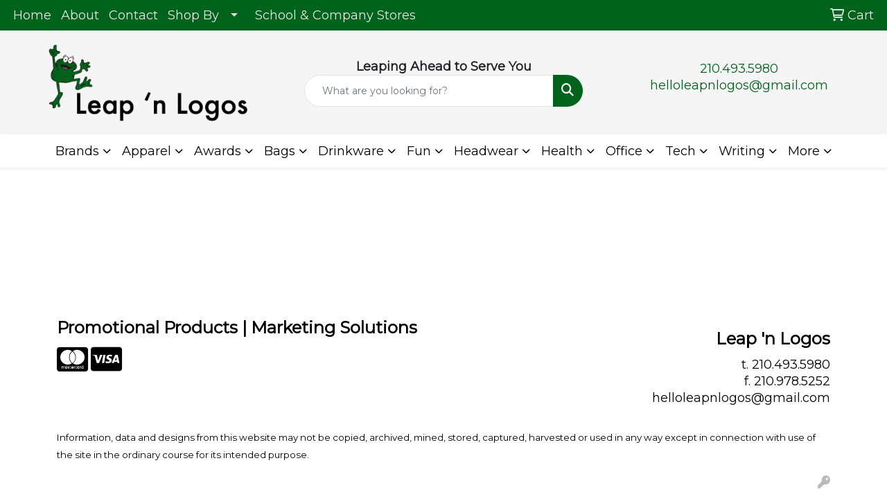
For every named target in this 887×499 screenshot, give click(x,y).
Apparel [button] (146, 151)
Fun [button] (419, 151)
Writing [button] (742, 151)
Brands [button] (77, 151)
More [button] (804, 151)
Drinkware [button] (351, 151)
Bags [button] (279, 151)
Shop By (193, 15)
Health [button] (562, 151)
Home (32, 15)
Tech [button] (680, 151)
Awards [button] (217, 151)
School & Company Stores (335, 15)
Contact (133, 15)
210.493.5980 (739, 68)
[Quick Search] (429, 91)
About (80, 15)
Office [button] (624, 151)
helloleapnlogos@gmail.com (739, 85)
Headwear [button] (486, 151)
